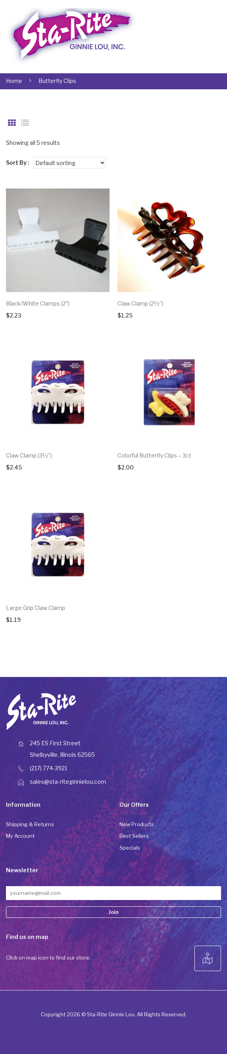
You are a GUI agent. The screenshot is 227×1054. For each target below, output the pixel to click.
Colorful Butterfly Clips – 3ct (154, 455)
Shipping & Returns (30, 824)
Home (14, 80)
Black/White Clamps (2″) (37, 303)
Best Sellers (134, 836)
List (25, 123)
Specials (129, 847)
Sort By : (17, 162)
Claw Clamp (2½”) (140, 303)
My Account (20, 836)
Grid (12, 123)
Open (196, 36)
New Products (136, 824)
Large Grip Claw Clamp (35, 607)
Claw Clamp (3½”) (29, 455)
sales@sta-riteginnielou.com (68, 781)
